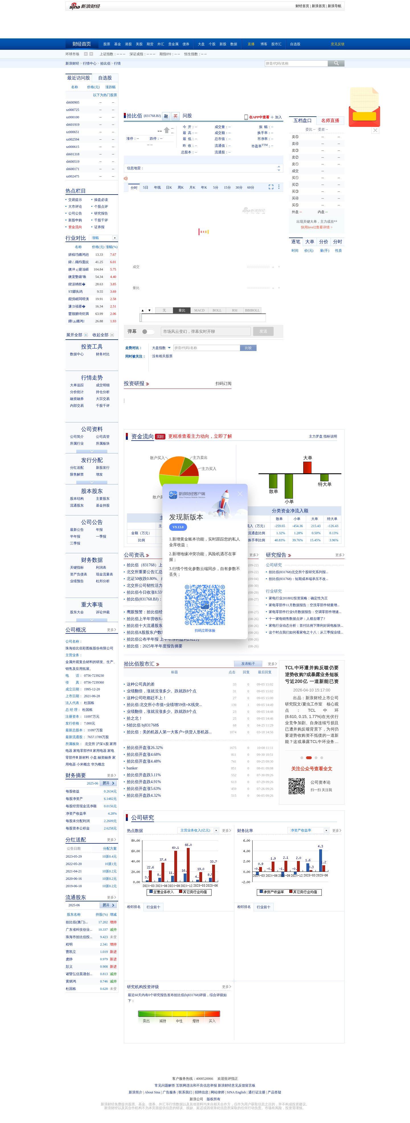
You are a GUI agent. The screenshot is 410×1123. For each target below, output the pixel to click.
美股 (139, 44)
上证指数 (106, 54)
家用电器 (99, 751)
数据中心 (77, 354)
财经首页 (302, 6)
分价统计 (77, 392)
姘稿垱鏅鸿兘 (78, 255)
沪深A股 (102, 744)
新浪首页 (318, 6)
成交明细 (103, 385)
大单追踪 (77, 385)
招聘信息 (201, 1092)
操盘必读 (101, 200)
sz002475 (72, 176)
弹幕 (132, 331)
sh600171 (72, 169)
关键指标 (77, 567)
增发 (99, 474)
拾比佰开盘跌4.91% (144, 782)
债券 (186, 44)
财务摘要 (75, 775)
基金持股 (103, 505)
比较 (248, 348)
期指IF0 (165, 54)
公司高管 (103, 437)
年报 (99, 530)
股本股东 (92, 491)
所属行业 (77, 443)
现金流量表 (104, 574)
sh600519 (72, 162)
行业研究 (274, 591)
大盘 (201, 44)
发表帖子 (248, 664)
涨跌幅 (110, 87)
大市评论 (75, 207)
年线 (157, 187)
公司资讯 (134, 555)
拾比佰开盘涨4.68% (144, 754)
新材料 (84, 757)
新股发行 (103, 468)
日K (169, 187)
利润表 (101, 567)
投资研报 (134, 383)
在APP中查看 (259, 117)
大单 (309, 241)
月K (192, 187)
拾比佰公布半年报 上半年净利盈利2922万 (163, 639)
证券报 (99, 227)
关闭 (375, 130)
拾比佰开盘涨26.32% (145, 748)
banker (132, 768)
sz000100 (72, 117)
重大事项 (92, 605)
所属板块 (103, 443)
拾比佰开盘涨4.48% (144, 761)
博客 (264, 44)
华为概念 (98, 764)
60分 (250, 187)
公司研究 (274, 565)
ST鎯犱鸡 (75, 292)
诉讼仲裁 (103, 612)
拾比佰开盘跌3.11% (144, 775)
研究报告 (276, 555)
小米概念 (83, 764)
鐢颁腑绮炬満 (78, 314)
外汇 (160, 44)
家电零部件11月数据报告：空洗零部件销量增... (304, 605)
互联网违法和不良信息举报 (196, 1085)
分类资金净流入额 (290, 510)
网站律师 (217, 1092)
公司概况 (75, 630)
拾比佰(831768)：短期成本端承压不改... (298, 579)
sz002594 (72, 139)
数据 (233, 44)
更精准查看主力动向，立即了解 (200, 436)
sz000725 (72, 110)
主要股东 (103, 499)
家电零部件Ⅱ (82, 751)
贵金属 (173, 44)
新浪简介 (135, 1092)
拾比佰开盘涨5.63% (144, 788)
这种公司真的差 (141, 684)
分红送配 (77, 468)
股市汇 (276, 44)
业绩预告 (77, 581)
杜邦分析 (103, 581)
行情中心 (90, 63)
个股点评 (101, 207)
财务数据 (92, 560)
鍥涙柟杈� (76, 284)
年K (204, 187)
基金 (117, 44)
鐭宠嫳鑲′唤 (77, 277)
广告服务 (169, 1092)
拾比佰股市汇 (139, 664)
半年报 (75, 536)
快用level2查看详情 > (317, 227)
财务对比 (103, 354)
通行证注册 (256, 1092)
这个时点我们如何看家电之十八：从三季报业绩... (306, 632)
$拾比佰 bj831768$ (143, 725)
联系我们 (185, 1092)
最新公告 (77, 530)
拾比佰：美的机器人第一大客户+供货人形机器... (169, 732)
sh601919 (72, 125)
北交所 (90, 744)
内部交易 (77, 406)
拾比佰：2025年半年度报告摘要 (155, 646)
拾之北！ (135, 718)
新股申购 (75, 220)
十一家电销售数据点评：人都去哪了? (297, 619)
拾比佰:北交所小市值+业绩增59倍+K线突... (164, 705)
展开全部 (74, 335)
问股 (187, 115)
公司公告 (75, 213)
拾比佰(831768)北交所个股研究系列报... (298, 572)
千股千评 (101, 220)
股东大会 (77, 612)
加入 (278, 117)
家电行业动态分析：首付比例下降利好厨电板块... (306, 625)
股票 (106, 44)
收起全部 (100, 335)
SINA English (236, 1092)
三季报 (75, 543)
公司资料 (92, 429)
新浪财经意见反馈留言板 (236, 1085)
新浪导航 (334, 6)
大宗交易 (103, 399)
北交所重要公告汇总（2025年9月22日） (161, 572)
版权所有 (213, 1099)
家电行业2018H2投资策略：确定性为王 (298, 598)
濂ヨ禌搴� (76, 306)
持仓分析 (103, 392)
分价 (323, 241)
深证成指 (136, 54)
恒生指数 (191, 54)
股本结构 (77, 499)
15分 (227, 187)
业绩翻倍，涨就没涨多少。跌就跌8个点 (161, 691)
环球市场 (72, 54)
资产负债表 (78, 574)
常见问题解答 (165, 1085)
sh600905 (72, 102)
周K (181, 187)
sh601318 (72, 154)
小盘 (93, 757)
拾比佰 (105, 63)
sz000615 (72, 147)
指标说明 (330, 436)
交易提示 (75, 200)
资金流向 (142, 436)
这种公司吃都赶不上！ (147, 698)
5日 (145, 187)
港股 (128, 44)
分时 (134, 188)
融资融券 (77, 399)
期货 (150, 44)
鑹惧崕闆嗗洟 (78, 299)
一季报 (101, 536)
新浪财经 (72, 63)
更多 (252, 555)
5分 (215, 187)
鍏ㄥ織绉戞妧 (78, 262)
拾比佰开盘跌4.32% (144, 795)
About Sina (152, 1092)
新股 (223, 44)
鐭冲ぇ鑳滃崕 (78, 269)
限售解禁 (77, 474)
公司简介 (77, 437)
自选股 (295, 44)
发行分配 (92, 460)
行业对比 (75, 238)
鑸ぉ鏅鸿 (76, 321)
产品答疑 (274, 1092)
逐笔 (295, 241)
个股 (212, 44)
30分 (239, 187)
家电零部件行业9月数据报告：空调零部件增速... (305, 612)
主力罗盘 (316, 436)
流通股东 (77, 505)
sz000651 (72, 132)
